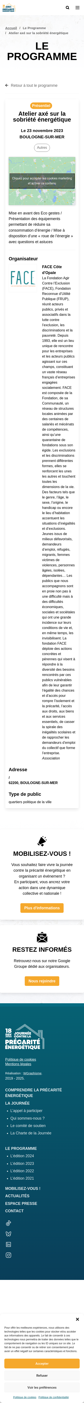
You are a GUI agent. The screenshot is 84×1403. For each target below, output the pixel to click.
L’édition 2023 (22, 1163)
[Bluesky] (42, 1235)
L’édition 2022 (22, 1171)
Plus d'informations (42, 908)
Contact (14, 1211)
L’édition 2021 (22, 1178)
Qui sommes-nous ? (27, 1118)
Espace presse (21, 1203)
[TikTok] (42, 1224)
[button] (77, 1319)
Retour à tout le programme (31, 85)
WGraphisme (32, 1073)
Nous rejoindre (41, 981)
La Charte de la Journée (30, 1133)
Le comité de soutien (28, 1126)
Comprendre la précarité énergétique (33, 1093)
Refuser (42, 1376)
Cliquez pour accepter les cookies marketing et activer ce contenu (42, 181)
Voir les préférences (42, 1388)
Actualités (17, 1196)
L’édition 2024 (22, 1156)
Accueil (11, 28)
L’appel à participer (26, 1111)
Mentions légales (18, 1064)
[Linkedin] (42, 1245)
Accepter (41, 1364)
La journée (17, 1103)
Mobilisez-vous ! (22, 1188)
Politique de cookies (24, 1397)
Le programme (21, 1148)
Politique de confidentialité (53, 1397)
